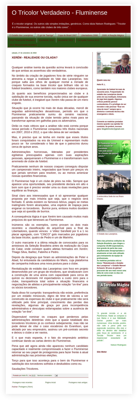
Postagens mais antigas (78, 382)
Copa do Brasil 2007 (67, 35)
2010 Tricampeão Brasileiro (22, 40)
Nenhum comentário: (45, 375)
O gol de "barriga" (45, 35)
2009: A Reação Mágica (113, 35)
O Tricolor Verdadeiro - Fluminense (59, 12)
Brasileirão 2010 (46, 40)
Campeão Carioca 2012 (88, 40)
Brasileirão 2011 (65, 40)
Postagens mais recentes (22, 382)
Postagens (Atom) (26, 387)
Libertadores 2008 (89, 35)
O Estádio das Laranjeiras (21, 35)
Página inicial (50, 382)
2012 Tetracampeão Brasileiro (23, 45)
